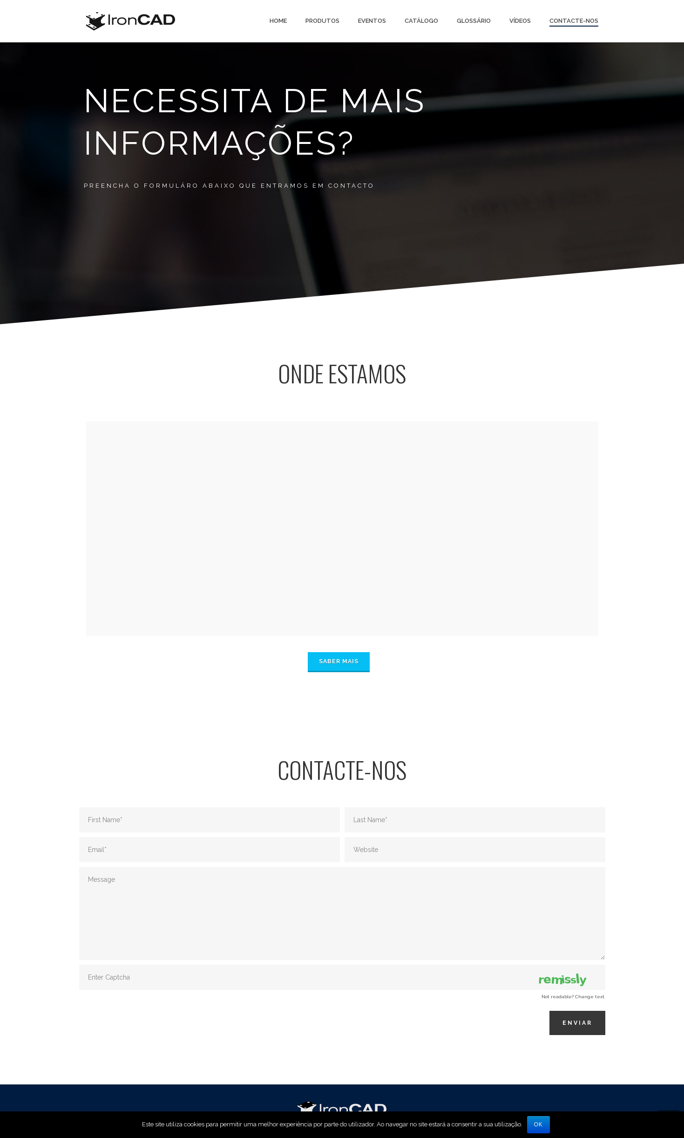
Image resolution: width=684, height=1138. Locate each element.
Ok (538, 1124)
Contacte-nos (573, 20)
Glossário (474, 20)
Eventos (372, 20)
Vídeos (520, 20)
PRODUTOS (322, 20)
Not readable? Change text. (573, 996)
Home (278, 20)
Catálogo (421, 20)
